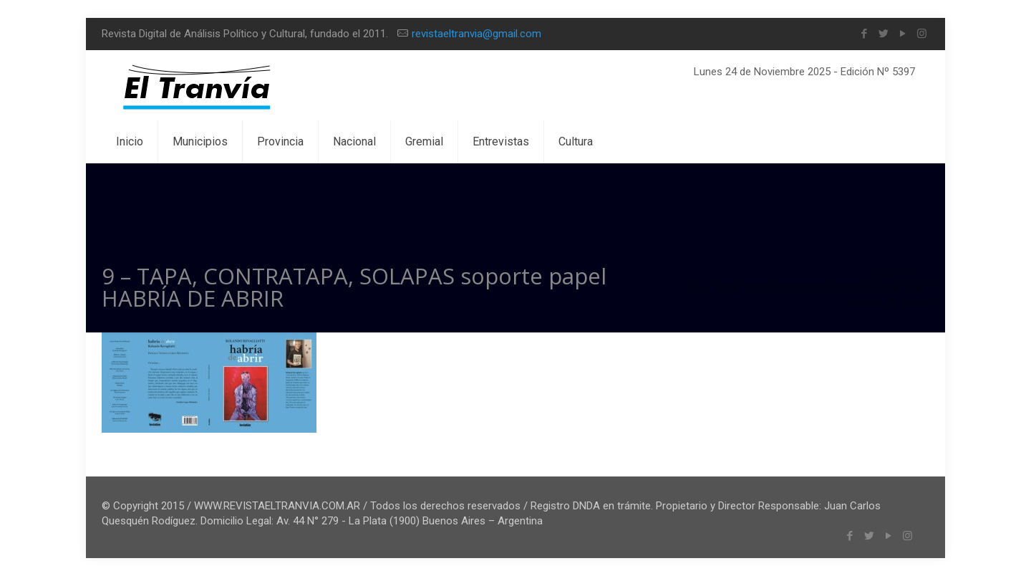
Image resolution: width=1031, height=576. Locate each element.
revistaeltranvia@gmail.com (476, 33)
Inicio (884, 273)
